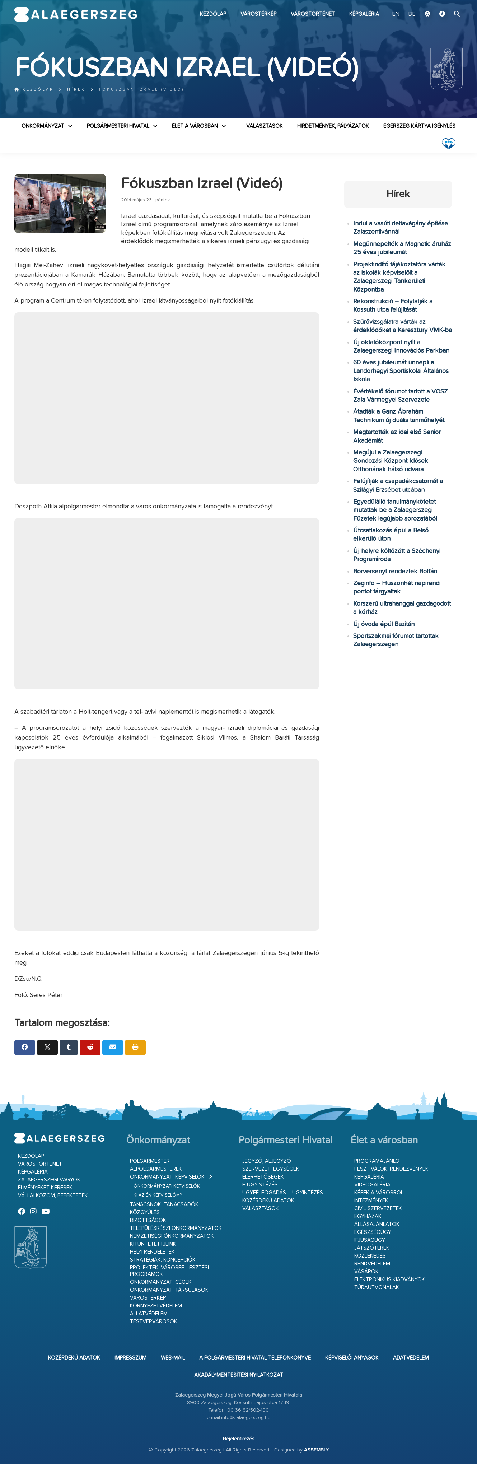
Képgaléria (364, 14)
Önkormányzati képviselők (167, 1177)
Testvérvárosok (153, 1321)
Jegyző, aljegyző (266, 1161)
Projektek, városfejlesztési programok (169, 1271)
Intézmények (371, 1200)
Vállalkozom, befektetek (53, 1195)
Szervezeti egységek (270, 1169)
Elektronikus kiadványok (389, 1279)
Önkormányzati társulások (169, 1290)
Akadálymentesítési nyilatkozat (238, 1375)
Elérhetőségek (263, 1177)
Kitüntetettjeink (153, 1244)
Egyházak (368, 1216)
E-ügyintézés (260, 1185)
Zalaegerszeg (75, 14)
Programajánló (376, 1161)
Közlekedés (370, 1256)
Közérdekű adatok (268, 1200)
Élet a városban (195, 126)
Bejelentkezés (238, 1438)
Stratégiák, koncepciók (163, 1260)
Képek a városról (378, 1192)
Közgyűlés (145, 1212)
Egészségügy (372, 1232)
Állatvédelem (149, 1313)
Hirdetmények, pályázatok (333, 126)
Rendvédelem (372, 1264)
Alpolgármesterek (156, 1169)
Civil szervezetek (378, 1208)
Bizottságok (148, 1220)
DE (412, 14)
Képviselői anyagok (352, 1358)
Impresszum (130, 1358)
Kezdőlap (213, 14)
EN (395, 14)
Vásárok (366, 1271)
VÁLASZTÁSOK (264, 126)
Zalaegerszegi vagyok (49, 1180)
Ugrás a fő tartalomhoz (445, 3)
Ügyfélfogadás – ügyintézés (282, 1192)
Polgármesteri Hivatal (118, 126)
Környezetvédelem (156, 1306)
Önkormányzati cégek (161, 1282)
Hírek (76, 90)
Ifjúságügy (369, 1240)
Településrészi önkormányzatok (176, 1228)
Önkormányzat (43, 126)
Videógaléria (372, 1185)
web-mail (173, 1358)
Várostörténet (313, 14)
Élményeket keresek (45, 1187)
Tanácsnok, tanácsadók (164, 1204)
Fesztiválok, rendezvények (391, 1169)
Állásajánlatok (376, 1224)
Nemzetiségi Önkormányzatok (172, 1236)
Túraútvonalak (376, 1287)
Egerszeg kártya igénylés (419, 126)
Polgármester (150, 1161)
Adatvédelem (411, 1358)
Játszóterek (371, 1248)
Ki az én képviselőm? (158, 1195)
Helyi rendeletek (152, 1252)
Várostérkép (258, 14)
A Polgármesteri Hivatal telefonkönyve (255, 1358)
